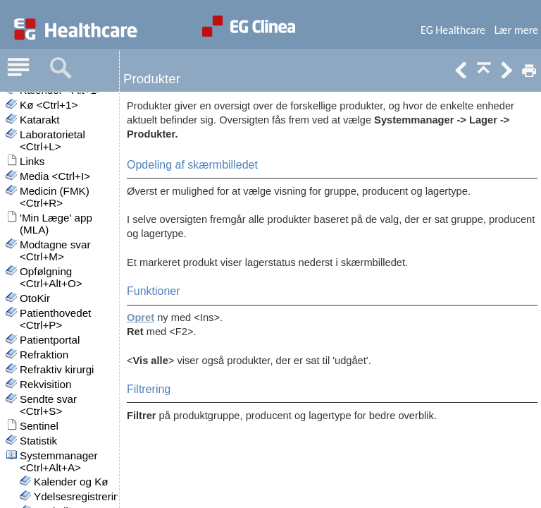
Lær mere (516, 30)
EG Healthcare (453, 30)
